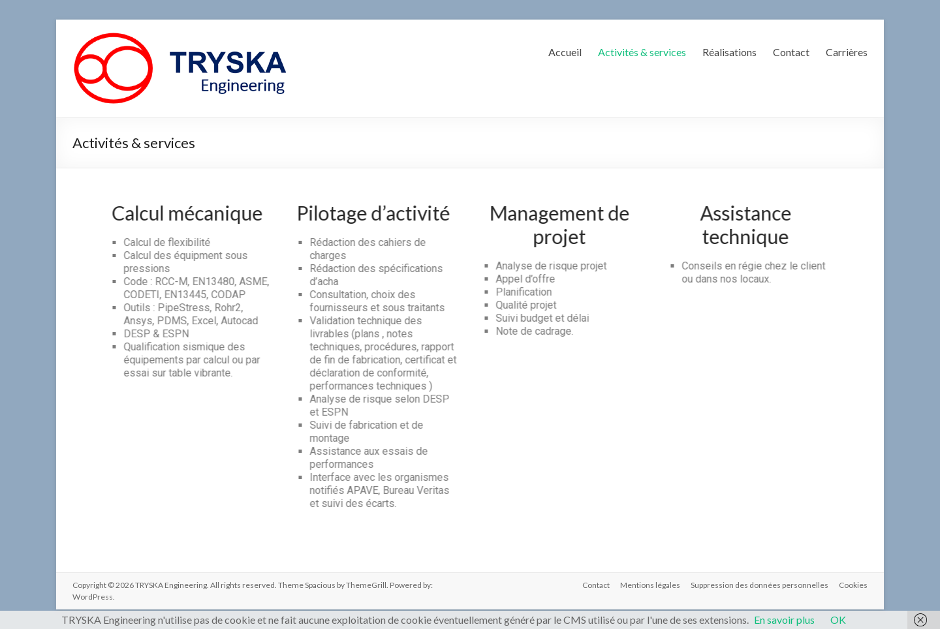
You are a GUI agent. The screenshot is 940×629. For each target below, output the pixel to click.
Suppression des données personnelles (759, 585)
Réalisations (729, 52)
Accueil (565, 52)
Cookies (853, 585)
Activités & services (642, 52)
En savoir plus (784, 619)
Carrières (847, 52)
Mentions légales (650, 585)
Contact (791, 52)
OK (838, 619)
